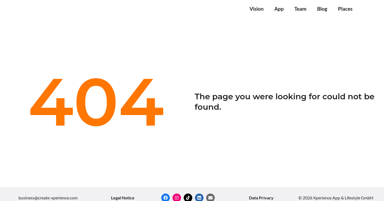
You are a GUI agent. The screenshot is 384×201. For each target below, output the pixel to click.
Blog (322, 9)
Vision (256, 9)
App (279, 9)
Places (345, 9)
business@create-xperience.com (48, 197)
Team (300, 9)
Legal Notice (123, 197)
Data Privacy (261, 197)
